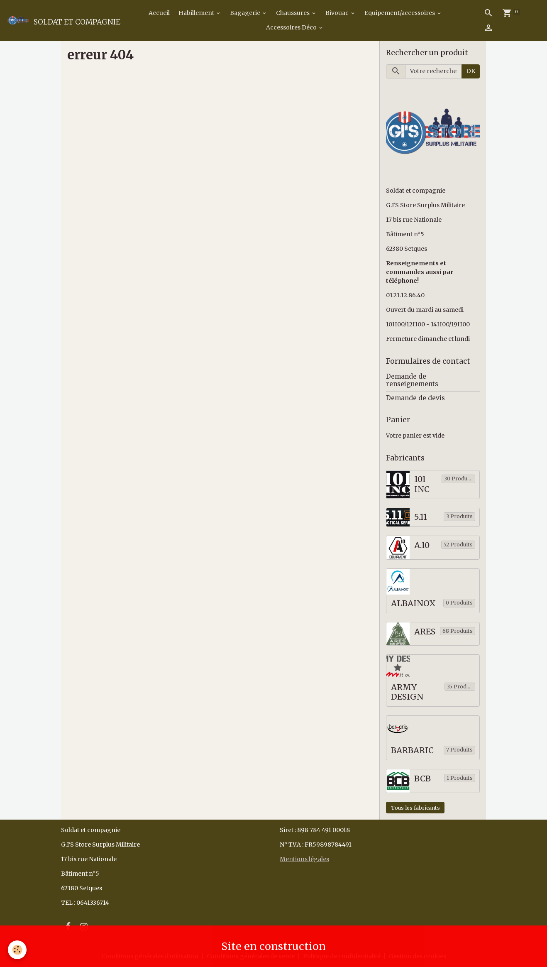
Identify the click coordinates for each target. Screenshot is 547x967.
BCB (422, 778)
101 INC (422, 484)
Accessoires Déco (292, 27)
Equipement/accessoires (400, 13)
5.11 (420, 517)
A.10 (422, 545)
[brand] (60, 20)
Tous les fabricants (415, 808)
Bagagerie (245, 13)
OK (470, 71)
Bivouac (337, 13)
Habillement (196, 13)
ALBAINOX (413, 603)
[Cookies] (17, 949)
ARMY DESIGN (407, 692)
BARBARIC (412, 750)
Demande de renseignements (412, 380)
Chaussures (293, 13)
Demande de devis (415, 398)
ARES (424, 632)
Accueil (158, 13)
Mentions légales (304, 859)
